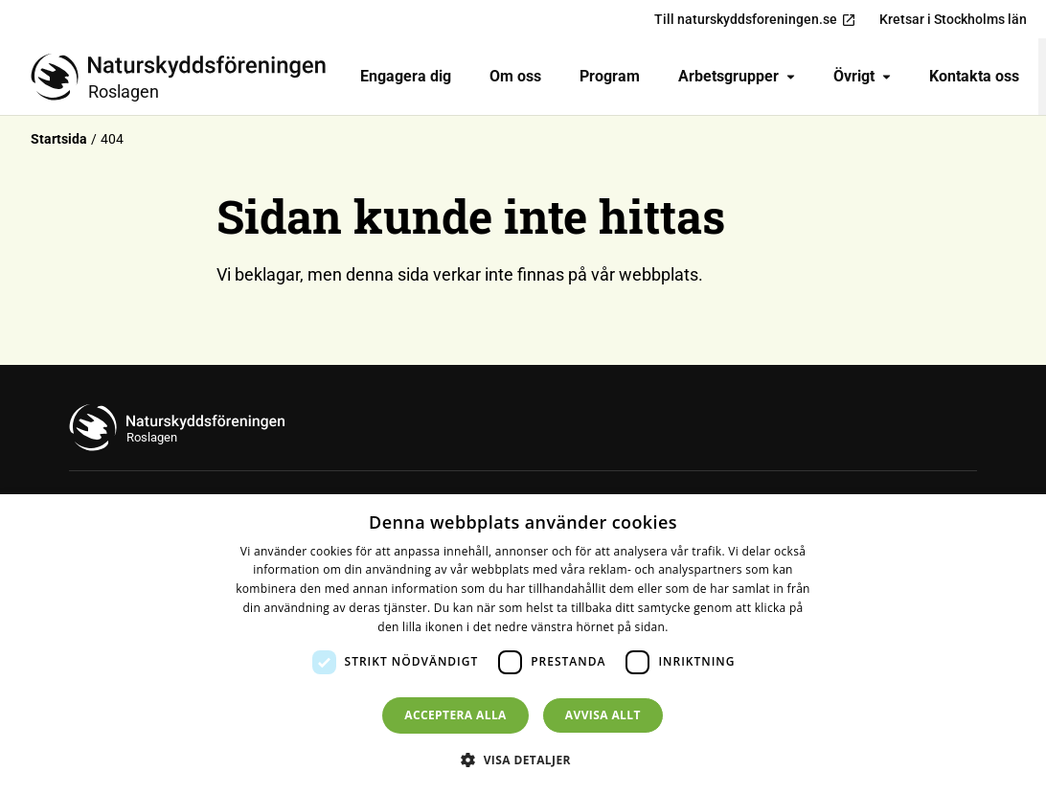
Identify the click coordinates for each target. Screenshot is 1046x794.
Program (610, 76)
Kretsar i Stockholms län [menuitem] (953, 19)
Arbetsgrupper (736, 76)
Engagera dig (405, 76)
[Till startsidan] (186, 77)
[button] (523, 759)
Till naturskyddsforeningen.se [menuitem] (755, 19)
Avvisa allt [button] (603, 715)
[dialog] (523, 644)
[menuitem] (405, 76)
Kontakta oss (974, 76)
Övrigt (862, 76)
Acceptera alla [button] (455, 715)
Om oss (515, 76)
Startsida (59, 139)
